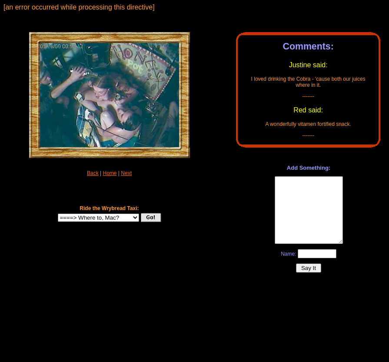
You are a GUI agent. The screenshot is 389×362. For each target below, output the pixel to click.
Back (93, 173)
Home (109, 173)
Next (126, 173)
